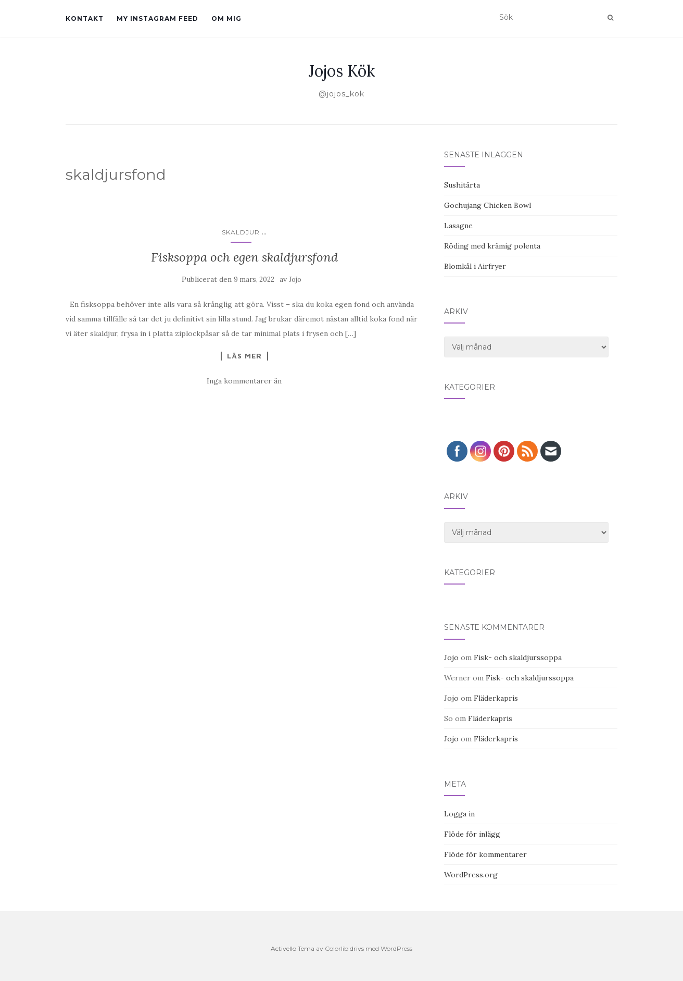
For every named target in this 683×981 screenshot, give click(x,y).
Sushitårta (462, 185)
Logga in (459, 813)
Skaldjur (241, 232)
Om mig (226, 18)
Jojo (295, 279)
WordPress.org (471, 874)
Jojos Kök (342, 71)
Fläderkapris (496, 698)
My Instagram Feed (157, 18)
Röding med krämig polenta (492, 246)
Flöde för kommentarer (485, 854)
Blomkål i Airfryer (475, 266)
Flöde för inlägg (472, 834)
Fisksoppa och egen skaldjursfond (244, 257)
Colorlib (336, 948)
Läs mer (244, 356)
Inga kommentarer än (244, 381)
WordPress (396, 948)
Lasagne (458, 225)
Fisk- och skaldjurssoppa (518, 657)
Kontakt (85, 18)
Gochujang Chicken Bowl (487, 205)
